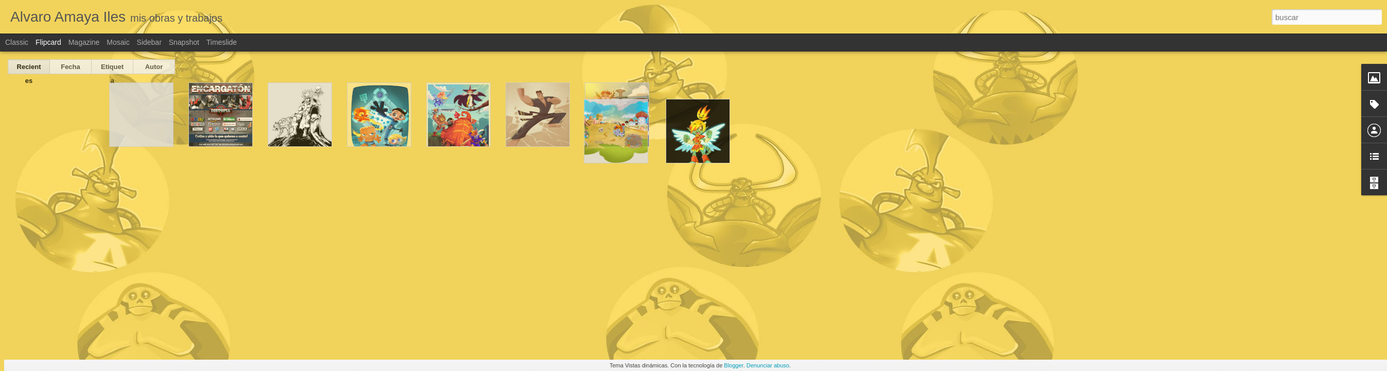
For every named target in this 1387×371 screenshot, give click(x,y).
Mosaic (118, 42)
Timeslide (221, 42)
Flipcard (48, 42)
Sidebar (149, 42)
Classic (16, 42)
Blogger (733, 365)
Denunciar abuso (768, 365)
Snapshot (184, 42)
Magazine (84, 42)
